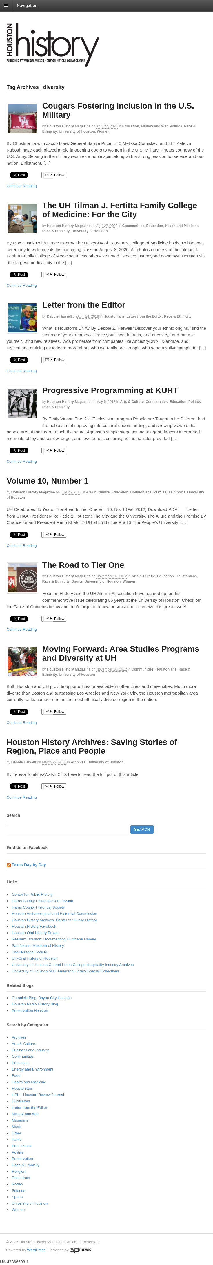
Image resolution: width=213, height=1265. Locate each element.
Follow (53, 175)
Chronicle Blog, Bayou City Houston (42, 998)
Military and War (154, 126)
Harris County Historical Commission (42, 901)
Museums (20, 1120)
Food (16, 1075)
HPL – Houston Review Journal (38, 1095)
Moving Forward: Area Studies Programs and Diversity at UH (120, 653)
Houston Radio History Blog (35, 1004)
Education (130, 126)
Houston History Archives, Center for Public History (54, 920)
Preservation (22, 1158)
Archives (78, 762)
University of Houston (77, 131)
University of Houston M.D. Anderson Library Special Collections (65, 971)
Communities (133, 226)
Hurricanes (21, 1101)
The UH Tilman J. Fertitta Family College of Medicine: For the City (119, 210)
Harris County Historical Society (38, 907)
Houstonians (114, 316)
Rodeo (17, 1184)
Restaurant (21, 1178)
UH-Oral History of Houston (35, 958)
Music (17, 1127)
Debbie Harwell (59, 316)
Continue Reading (22, 186)
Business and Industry (30, 1050)
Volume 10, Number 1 (48, 480)
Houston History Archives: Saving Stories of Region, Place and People (92, 747)
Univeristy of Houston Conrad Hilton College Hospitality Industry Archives (73, 965)
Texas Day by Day (29, 864)
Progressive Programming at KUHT (110, 390)
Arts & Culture (131, 402)
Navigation (27, 5)
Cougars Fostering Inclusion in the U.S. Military (118, 110)
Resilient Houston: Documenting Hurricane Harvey (54, 939)
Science (18, 1190)
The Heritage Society (29, 952)
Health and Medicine (182, 226)
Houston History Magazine (69, 126)
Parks (16, 1139)
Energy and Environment (32, 1069)
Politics (176, 126)
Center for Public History (32, 894)
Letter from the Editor (83, 304)
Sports (179, 492)
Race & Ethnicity (56, 231)
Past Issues (162, 492)
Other (16, 1133)
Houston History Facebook (34, 926)
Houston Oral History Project (36, 933)
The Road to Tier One (83, 565)
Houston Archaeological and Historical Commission (54, 913)
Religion (19, 1171)
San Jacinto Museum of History (38, 945)
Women (103, 131)
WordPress (36, 1250)
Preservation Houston (30, 1010)
